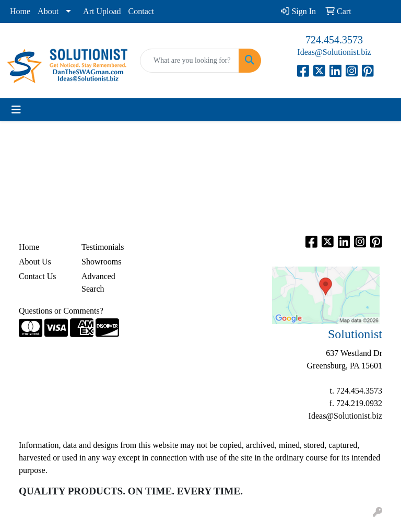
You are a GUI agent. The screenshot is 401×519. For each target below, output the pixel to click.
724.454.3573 (334, 39)
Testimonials (102, 247)
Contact (141, 11)
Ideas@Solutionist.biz (334, 52)
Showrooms (101, 261)
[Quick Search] (189, 61)
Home (20, 11)
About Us (35, 261)
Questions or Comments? (61, 310)
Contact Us (37, 276)
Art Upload (102, 11)
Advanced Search (98, 282)
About (48, 11)
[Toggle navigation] (16, 109)
